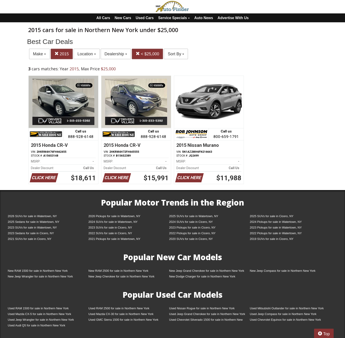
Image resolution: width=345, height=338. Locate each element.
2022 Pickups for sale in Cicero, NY (192, 233)
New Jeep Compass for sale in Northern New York (282, 270)
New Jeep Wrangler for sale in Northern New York (40, 276)
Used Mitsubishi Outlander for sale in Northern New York (287, 308)
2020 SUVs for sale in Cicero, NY (191, 239)
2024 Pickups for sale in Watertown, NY (276, 222)
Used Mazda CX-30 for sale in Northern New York (120, 314)
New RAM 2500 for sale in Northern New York (118, 270)
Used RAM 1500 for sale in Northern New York (38, 308)
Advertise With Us (233, 18)
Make (39, 54)
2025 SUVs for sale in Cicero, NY (271, 216)
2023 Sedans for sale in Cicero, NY (31, 233)
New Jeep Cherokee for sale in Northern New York (121, 276)
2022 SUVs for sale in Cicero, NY (110, 233)
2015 (62, 53)
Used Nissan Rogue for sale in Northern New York (202, 308)
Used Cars (145, 18)
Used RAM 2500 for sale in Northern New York (118, 308)
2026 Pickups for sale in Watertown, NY (114, 216)
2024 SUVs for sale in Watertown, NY (113, 222)
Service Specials (174, 18)
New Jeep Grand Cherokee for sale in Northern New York (206, 270)
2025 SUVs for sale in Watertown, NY (193, 216)
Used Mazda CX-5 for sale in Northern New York (39, 314)
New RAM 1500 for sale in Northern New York (38, 270)
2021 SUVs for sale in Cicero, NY (29, 239)
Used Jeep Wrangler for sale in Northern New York (41, 319)
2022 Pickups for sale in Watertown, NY (276, 233)
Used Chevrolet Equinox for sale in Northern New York (285, 319)
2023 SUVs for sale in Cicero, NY (110, 227)
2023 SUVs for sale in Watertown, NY (32, 227)
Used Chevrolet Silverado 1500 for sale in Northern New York (206, 320)
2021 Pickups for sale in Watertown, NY (114, 239)
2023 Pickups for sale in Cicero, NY (192, 227)
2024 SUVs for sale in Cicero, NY (191, 222)
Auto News (203, 18)
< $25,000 (147, 53)
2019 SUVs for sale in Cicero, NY (271, 239)
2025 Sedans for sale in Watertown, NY (33, 222)
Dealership (116, 54)
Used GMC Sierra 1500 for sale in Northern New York (123, 319)
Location (87, 54)
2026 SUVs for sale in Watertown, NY (32, 216)
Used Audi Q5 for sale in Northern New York (36, 325)
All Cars (103, 18)
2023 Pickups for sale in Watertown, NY (276, 227)
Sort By (176, 54)
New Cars (123, 18)
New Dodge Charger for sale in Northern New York (202, 276)
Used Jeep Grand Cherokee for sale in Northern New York (207, 314)
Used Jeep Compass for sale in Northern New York (283, 314)
